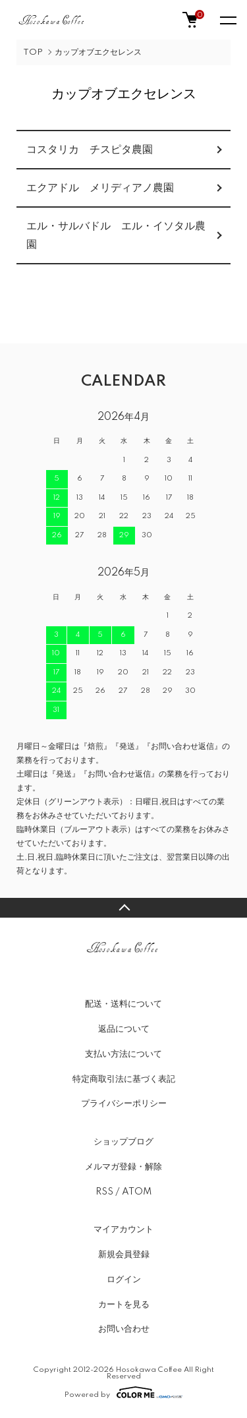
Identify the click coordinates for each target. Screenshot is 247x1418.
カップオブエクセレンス (98, 52)
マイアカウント (123, 1229)
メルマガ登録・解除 (123, 1166)
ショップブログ (123, 1141)
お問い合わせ (124, 1329)
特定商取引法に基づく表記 (123, 1079)
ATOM (136, 1191)
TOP (33, 52)
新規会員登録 (124, 1254)
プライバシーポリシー (124, 1103)
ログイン (124, 1279)
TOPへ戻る (123, 908)
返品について (124, 1029)
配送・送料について (123, 1004)
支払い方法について (123, 1054)
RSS (104, 1191)
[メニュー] (227, 20)
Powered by (123, 1392)
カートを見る (124, 1304)
